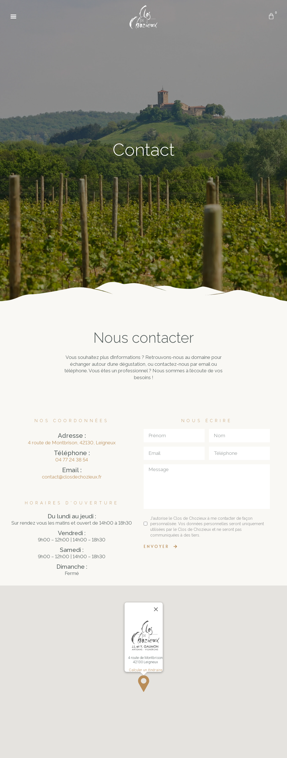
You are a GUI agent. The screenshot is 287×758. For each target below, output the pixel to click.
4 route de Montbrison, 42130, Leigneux (72, 442)
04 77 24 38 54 (71, 460)
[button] (13, 16)
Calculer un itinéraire (145, 670)
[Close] (156, 609)
